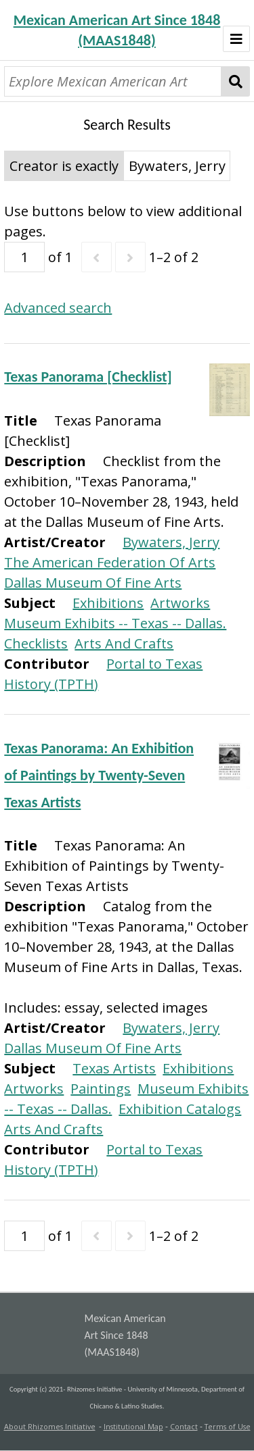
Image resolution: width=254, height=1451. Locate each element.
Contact (184, 1426)
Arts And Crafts (124, 643)
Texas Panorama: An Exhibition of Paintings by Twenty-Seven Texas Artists (99, 775)
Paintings (100, 1088)
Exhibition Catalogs (180, 1109)
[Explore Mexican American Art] (112, 81)
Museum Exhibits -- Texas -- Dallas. (115, 623)
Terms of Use (228, 1426)
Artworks (180, 603)
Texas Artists (114, 1068)
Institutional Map (133, 1426)
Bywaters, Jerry (171, 542)
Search (235, 81)
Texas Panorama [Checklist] (87, 376)
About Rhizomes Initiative (50, 1426)
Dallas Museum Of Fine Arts (93, 583)
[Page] (24, 257)
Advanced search (58, 308)
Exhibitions (108, 603)
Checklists (36, 643)
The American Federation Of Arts (109, 562)
